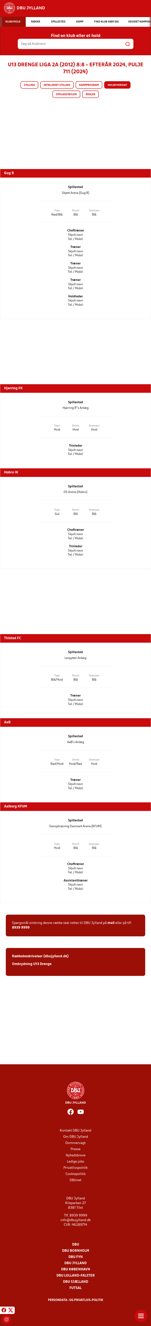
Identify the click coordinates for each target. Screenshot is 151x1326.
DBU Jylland (75, 1263)
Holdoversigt (117, 85)
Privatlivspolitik (75, 1168)
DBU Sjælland (75, 1282)
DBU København (75, 1269)
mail (110, 923)
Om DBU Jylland (75, 1137)
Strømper (94, 210)
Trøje (57, 210)
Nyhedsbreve (75, 1155)
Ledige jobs (75, 1161)
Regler (90, 94)
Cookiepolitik (76, 1174)
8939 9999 (21, 927)
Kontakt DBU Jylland (75, 1130)
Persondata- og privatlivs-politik (75, 1300)
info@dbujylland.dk (76, 1220)
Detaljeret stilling (57, 85)
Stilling (29, 85)
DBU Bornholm (75, 1251)
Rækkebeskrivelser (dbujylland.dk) (40, 956)
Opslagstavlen (66, 94)
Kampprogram (89, 85)
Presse (75, 1149)
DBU (75, 1244)
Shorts (75, 210)
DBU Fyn (75, 1257)
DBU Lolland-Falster (75, 1275)
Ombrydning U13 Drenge (32, 964)
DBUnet (75, 1180)
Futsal (75, 1288)
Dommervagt (75, 1143)
